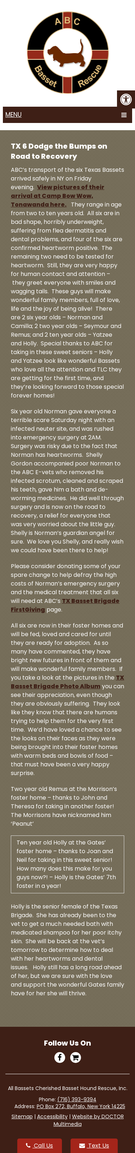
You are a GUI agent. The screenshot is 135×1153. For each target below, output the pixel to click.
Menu (13, 114)
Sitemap (22, 1116)
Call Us (39, 1145)
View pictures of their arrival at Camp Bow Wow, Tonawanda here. (57, 196)
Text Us (94, 1145)
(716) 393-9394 (76, 1099)
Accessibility (52, 1116)
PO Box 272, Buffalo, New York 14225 (81, 1106)
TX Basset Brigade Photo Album (67, 681)
